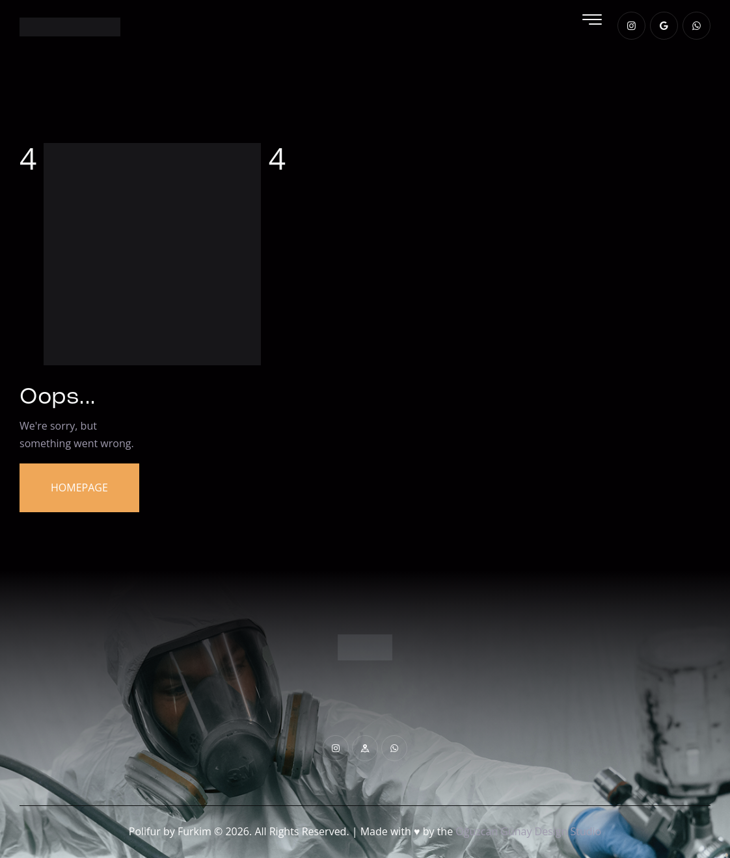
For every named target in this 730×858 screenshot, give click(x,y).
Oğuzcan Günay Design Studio (528, 831)
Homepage (79, 487)
